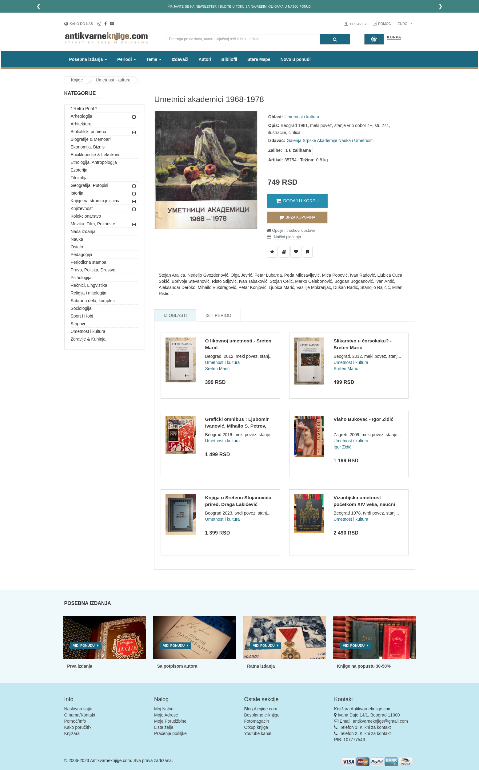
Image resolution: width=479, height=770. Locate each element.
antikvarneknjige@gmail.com (380, 721)
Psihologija (81, 277)
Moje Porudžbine (170, 721)
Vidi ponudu (84, 645)
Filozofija (79, 177)
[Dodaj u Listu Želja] (272, 252)
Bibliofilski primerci (88, 131)
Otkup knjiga (256, 727)
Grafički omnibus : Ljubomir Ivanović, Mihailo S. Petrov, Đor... (237, 426)
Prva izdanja (79, 666)
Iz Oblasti (175, 315)
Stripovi (78, 323)
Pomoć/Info (75, 721)
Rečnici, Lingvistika (89, 285)
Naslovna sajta (78, 708)
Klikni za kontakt (375, 727)
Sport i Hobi (82, 316)
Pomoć (384, 24)
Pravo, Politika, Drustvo (93, 269)
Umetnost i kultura (113, 79)
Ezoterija (79, 170)
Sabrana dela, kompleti (93, 300)
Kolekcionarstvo (86, 216)
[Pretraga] (335, 39)
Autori (204, 59)
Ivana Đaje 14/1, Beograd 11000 (369, 715)
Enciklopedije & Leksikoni (95, 154)
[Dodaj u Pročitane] (308, 252)
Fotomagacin (256, 721)
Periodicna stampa (88, 262)
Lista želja (163, 727)
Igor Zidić (342, 446)
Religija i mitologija (88, 292)
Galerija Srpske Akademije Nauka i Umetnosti (330, 140)
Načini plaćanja (287, 237)
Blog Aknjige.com (260, 708)
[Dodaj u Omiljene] (295, 252)
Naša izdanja (83, 231)
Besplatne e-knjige (262, 715)
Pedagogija (81, 254)
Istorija (77, 193)
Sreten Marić (217, 368)
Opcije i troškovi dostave (293, 230)
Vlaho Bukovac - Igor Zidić (363, 419)
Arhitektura (81, 123)
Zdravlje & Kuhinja (88, 339)
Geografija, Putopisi (89, 185)
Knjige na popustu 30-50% (364, 666)
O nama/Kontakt (79, 715)
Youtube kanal (257, 733)
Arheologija (81, 116)
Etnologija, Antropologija (94, 162)
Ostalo (77, 246)
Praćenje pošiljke (170, 733)
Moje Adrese (166, 715)
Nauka (77, 239)
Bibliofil (229, 59)
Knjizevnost (82, 208)
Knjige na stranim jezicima (96, 200)
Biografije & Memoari (91, 139)
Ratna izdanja (261, 666)
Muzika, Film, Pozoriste (93, 223)
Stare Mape (258, 59)
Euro (405, 24)
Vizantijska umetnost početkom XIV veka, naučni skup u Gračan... (364, 504)
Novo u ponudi (296, 59)
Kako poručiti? (78, 727)
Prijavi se (359, 24)
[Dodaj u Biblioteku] (284, 252)
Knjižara (72, 733)
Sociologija (81, 308)
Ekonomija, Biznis (88, 146)
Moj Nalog (164, 708)
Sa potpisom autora (177, 666)
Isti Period (218, 315)
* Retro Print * (84, 108)
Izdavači (180, 59)
